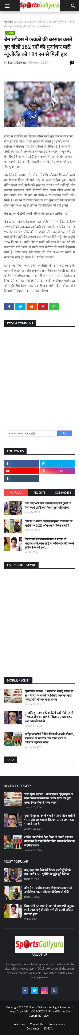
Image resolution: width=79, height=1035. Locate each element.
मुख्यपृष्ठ (8, 21)
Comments (63, 492)
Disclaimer (33, 1028)
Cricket (18, 21)
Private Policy (56, 1024)
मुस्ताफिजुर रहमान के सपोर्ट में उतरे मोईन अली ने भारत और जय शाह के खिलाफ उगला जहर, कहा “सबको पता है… (49, 717)
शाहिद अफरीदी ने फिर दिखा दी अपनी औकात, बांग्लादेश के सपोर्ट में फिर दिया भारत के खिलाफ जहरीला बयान (49, 738)
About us (19, 1024)
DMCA (48, 1028)
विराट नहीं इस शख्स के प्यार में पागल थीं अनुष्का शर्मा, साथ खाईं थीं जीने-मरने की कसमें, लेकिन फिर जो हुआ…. (49, 543)
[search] (30, 434)
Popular (15, 492)
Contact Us (36, 1024)
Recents (39, 492)
